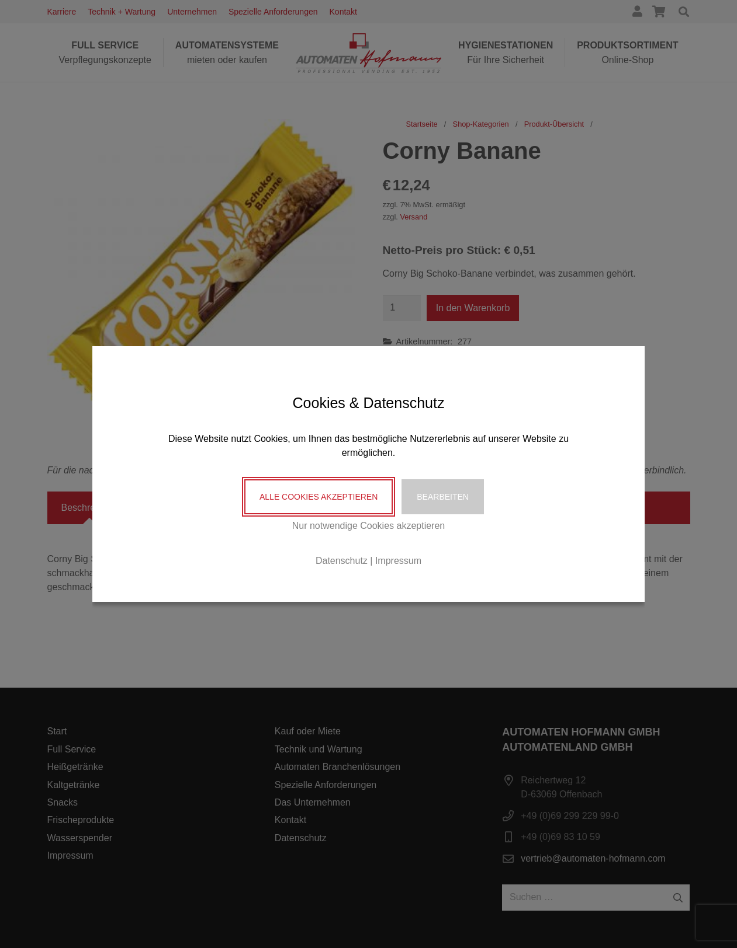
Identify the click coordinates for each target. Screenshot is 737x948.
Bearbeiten (443, 496)
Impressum (398, 561)
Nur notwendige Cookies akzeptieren (368, 526)
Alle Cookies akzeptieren (318, 496)
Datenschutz (342, 561)
